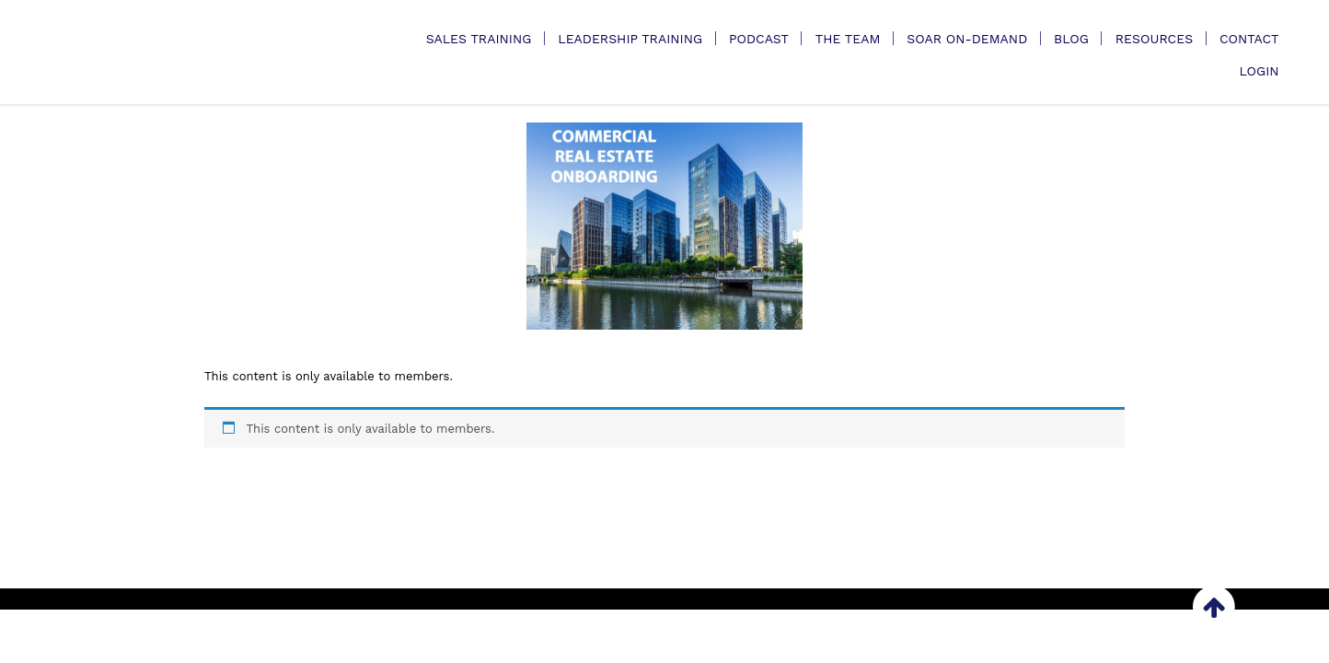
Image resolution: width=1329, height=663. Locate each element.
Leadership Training (630, 38)
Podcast (759, 38)
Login (1258, 71)
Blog (1071, 38)
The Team (848, 38)
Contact (1249, 38)
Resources (1154, 38)
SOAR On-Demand (967, 38)
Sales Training (479, 38)
